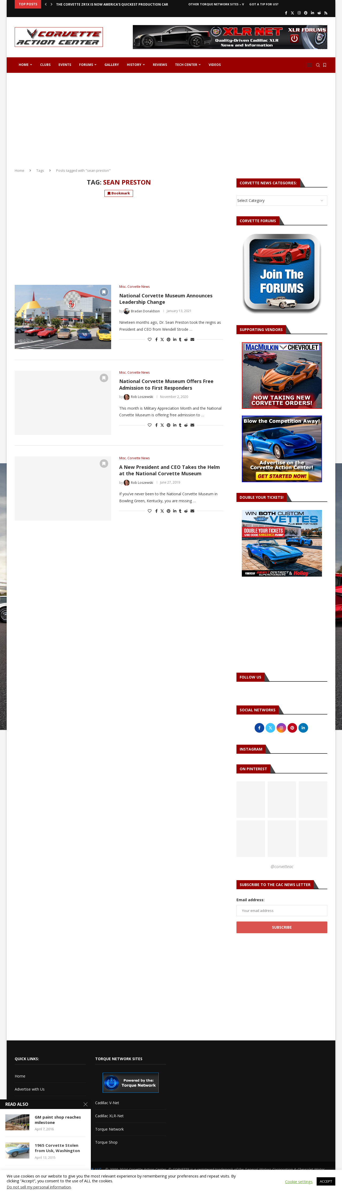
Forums (86, 64)
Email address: (250, 899)
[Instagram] (299, 13)
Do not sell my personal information (39, 1187)
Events (65, 64)
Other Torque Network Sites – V (216, 4)
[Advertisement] (171, 118)
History (134, 64)
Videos (215, 64)
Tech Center (186, 64)
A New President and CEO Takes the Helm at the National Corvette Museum (169, 470)
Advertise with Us (30, 1089)
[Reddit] (319, 13)
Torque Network (109, 1129)
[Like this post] (149, 339)
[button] (45, 4)
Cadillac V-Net (107, 1102)
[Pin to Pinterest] (168, 339)
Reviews (160, 64)
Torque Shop (106, 1142)
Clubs (45, 64)
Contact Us (24, 1102)
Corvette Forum (28, 1115)
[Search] (318, 65)
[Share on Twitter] (162, 339)
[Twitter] (292, 13)
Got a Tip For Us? (263, 4)
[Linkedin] (312, 13)
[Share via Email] (192, 339)
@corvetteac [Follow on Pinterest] (282, 866)
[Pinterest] (306, 13)
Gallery (111, 64)
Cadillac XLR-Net (109, 1115)
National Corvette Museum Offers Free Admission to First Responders (166, 384)
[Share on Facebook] (156, 339)
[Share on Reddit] (186, 339)
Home (24, 64)
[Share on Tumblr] (180, 339)
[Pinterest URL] (250, 799)
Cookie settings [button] (299, 1181)
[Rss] (325, 13)
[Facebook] (286, 13)
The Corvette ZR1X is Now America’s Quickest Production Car (112, 4)
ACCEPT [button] (326, 1181)
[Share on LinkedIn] (174, 339)
